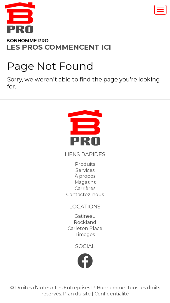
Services (85, 170)
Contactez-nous (85, 194)
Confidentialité (111, 294)
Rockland (85, 222)
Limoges (85, 234)
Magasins (85, 182)
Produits (85, 164)
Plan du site (77, 294)
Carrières (85, 188)
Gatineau (85, 216)
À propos (85, 176)
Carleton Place (85, 228)
